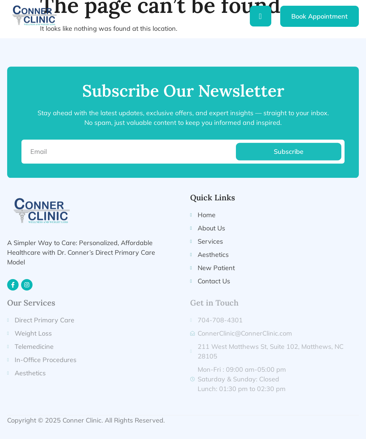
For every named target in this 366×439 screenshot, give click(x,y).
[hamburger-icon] (260, 16)
